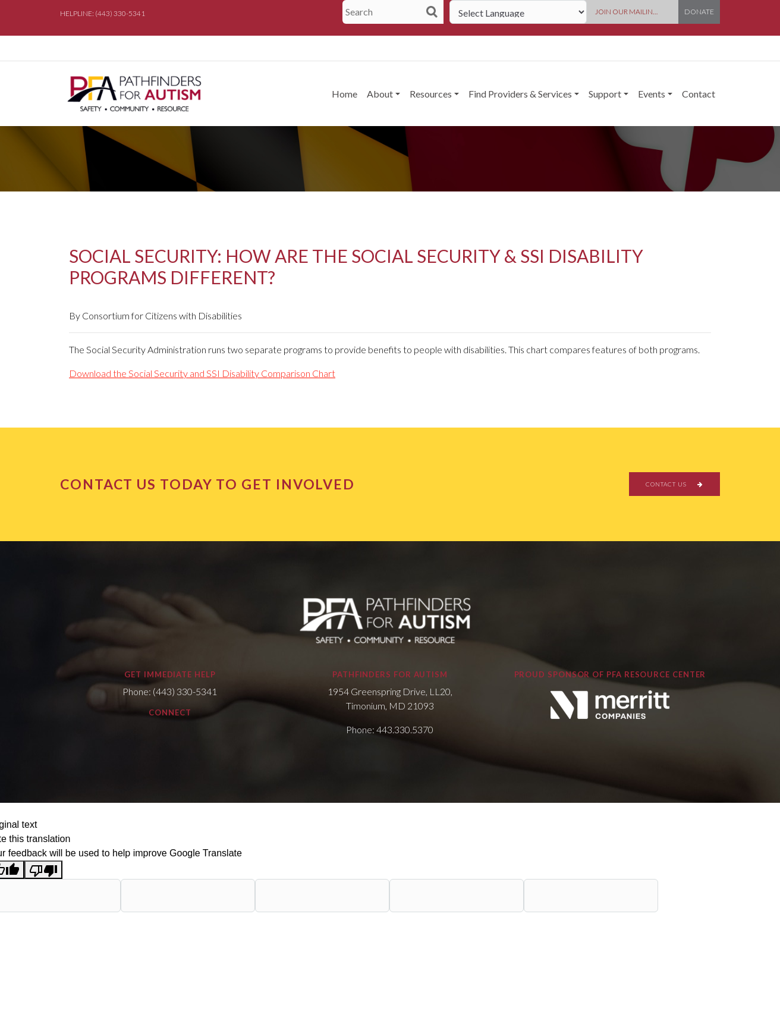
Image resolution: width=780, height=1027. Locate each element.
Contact (698, 93)
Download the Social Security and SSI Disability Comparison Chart (202, 373)
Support (605, 93)
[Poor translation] (43, 869)
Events (651, 93)
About (380, 93)
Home (344, 93)
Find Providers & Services (520, 93)
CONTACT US (674, 484)
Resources (431, 93)
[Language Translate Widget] (518, 12)
